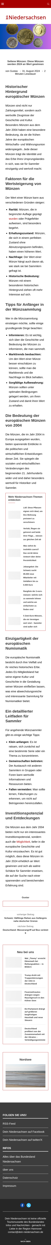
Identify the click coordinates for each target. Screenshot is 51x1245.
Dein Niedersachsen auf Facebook (23, 1131)
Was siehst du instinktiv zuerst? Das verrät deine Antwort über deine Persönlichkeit (32, 553)
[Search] (48, 4)
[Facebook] (22, 1205)
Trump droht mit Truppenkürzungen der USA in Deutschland (34, 979)
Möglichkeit (23, 841)
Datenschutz (10, 1177)
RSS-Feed (9, 1123)
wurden (13, 218)
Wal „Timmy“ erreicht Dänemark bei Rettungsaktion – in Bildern (35, 962)
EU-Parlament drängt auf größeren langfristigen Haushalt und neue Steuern (35, 1014)
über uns (8, 1169)
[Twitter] (29, 1205)
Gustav (14, 71)
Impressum (9, 1185)
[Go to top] (25, 1241)
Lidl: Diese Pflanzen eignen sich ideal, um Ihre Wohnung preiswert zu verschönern (33, 515)
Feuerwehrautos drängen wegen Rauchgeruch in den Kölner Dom (34, 996)
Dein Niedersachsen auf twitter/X (22, 1139)
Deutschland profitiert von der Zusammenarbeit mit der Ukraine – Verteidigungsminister (35, 1034)
